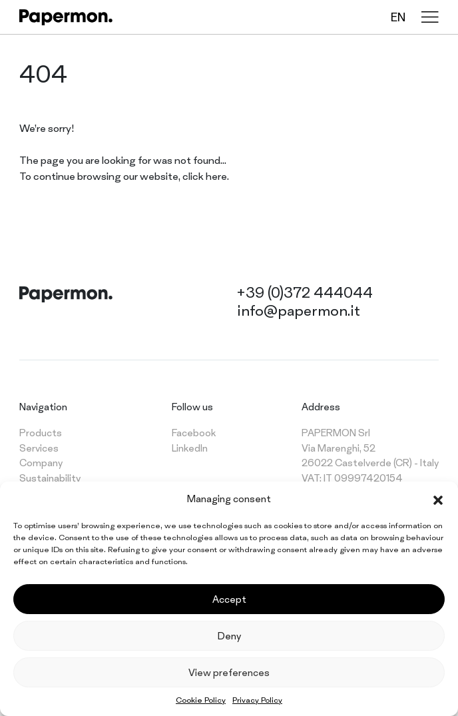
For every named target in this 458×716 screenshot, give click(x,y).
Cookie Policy (201, 700)
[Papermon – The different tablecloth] (66, 17)
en (398, 17)
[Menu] (430, 17)
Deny (229, 635)
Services (39, 448)
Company (41, 462)
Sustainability (50, 478)
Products (40, 432)
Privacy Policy (257, 700)
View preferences (229, 672)
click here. (205, 176)
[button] (438, 499)
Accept (229, 599)
